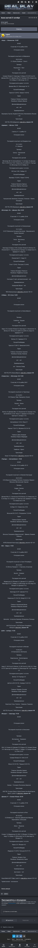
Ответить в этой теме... (10, 911)
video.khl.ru (23, 122)
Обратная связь (19, 939)
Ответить (19, 29)
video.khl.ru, (25, 710)
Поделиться (9, 920)
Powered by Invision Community (19, 940)
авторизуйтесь (12, 903)
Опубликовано (13, 36)
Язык (8, 939)
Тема (13, 939)
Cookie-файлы (27, 939)
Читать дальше (5, 888)
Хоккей (12, 23)
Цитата (6, 893)
